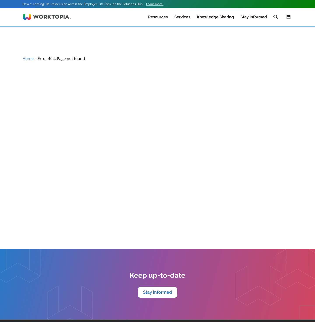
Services (182, 17)
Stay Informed (253, 17)
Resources (158, 17)
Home (28, 58)
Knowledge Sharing (215, 17)
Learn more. (154, 4)
